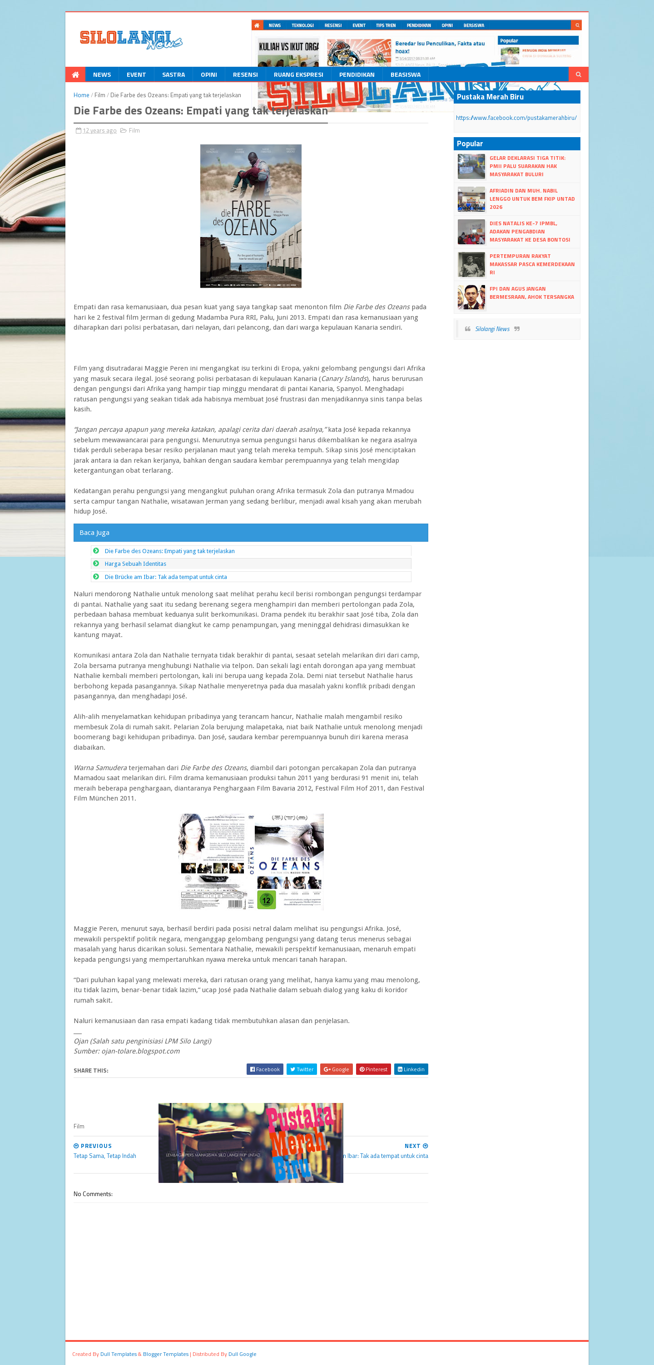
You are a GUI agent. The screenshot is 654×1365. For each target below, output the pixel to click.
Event (136, 74)
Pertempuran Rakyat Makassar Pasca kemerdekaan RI (532, 264)
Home (81, 94)
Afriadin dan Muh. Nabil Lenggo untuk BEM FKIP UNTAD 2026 (532, 198)
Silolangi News (492, 328)
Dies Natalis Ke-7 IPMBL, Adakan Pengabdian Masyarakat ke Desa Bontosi (530, 231)
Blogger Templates (165, 1354)
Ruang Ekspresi (298, 74)
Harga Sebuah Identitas (135, 563)
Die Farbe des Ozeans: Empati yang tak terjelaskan (170, 551)
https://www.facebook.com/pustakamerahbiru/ (516, 117)
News (102, 74)
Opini (209, 74)
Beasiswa (406, 74)
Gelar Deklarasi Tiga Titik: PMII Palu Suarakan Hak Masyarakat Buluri (527, 165)
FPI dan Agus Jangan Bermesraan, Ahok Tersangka (532, 292)
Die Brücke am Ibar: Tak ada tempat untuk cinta (166, 577)
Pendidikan (357, 74)
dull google (242, 1354)
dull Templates (118, 1354)
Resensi (245, 74)
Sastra (173, 74)
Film (99, 94)
